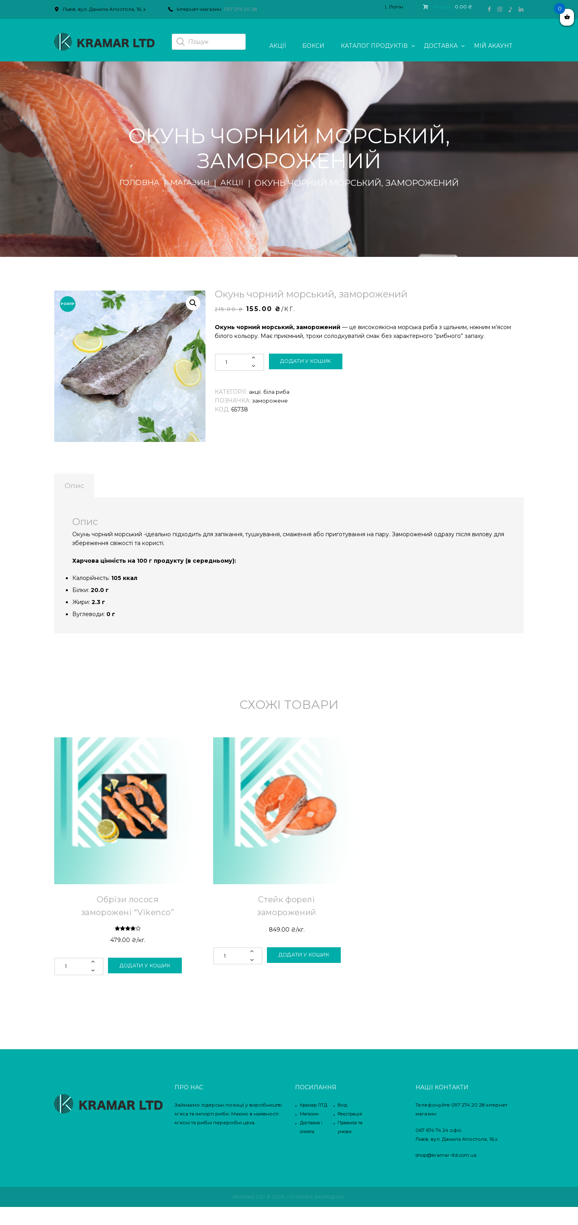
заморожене (270, 400)
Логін (396, 7)
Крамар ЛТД (315, 1123)
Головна (137, 183)
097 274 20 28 (240, 9)
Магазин (191, 183)
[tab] (86, 488)
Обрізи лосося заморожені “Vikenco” (127, 917)
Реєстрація (352, 1132)
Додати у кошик (311, 362)
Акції (236, 183)
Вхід (343, 1123)
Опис (86, 488)
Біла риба (278, 391)
